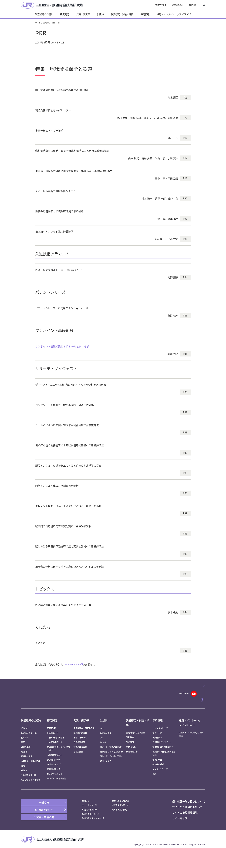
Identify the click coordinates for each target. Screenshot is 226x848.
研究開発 (52, 720)
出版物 (46, 22)
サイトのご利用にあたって (187, 807)
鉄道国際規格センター (93, 818)
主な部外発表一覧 (54, 742)
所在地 (24, 770)
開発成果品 (131, 746)
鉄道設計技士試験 (89, 809)
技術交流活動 (132, 751)
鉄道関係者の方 (44, 810)
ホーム (37, 22)
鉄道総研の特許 (54, 759)
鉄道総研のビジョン (29, 732)
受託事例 (130, 742)
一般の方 (44, 802)
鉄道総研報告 (105, 732)
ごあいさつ (25, 728)
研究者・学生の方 (44, 817)
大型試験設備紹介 (54, 755)
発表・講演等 (81, 720)
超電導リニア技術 (54, 773)
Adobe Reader (72, 664)
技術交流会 (78, 751)
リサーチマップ (54, 764)
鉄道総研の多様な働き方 (162, 747)
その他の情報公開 (28, 775)
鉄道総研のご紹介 (31, 720)
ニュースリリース (89, 805)
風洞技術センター (54, 769)
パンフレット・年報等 (30, 779)
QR (101, 737)
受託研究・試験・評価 (135, 732)
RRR (53, 22)
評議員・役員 (26, 756)
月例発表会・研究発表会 (84, 728)
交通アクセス (161, 5)
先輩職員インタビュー (162, 742)
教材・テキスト (106, 761)
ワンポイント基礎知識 (56, 778)
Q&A (154, 773)
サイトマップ (179, 818)
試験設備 (130, 737)
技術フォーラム (80, 737)
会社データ (157, 732)
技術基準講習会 (80, 747)
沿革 (23, 742)
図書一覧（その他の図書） (111, 756)
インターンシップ (160, 769)
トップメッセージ (160, 728)
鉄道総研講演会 (80, 732)
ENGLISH (193, 5)
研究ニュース (52, 732)
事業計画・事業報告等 (30, 761)
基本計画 (25, 737)
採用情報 (157, 720)
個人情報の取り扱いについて (188, 801)
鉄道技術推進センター (91, 813)
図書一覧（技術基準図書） (111, 747)
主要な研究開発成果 (55, 737)
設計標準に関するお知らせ (111, 751)
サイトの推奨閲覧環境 (185, 812)
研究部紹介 (52, 728)
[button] (204, 5)
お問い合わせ (178, 5)
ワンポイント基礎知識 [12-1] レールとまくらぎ (62, 346)
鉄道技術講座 (79, 742)
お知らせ (86, 800)
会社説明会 (157, 759)
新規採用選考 (158, 764)
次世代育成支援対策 (120, 800)
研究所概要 (25, 747)
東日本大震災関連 (119, 809)
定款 (24, 751)
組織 (23, 765)
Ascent (103, 742)
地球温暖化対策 (118, 805)
